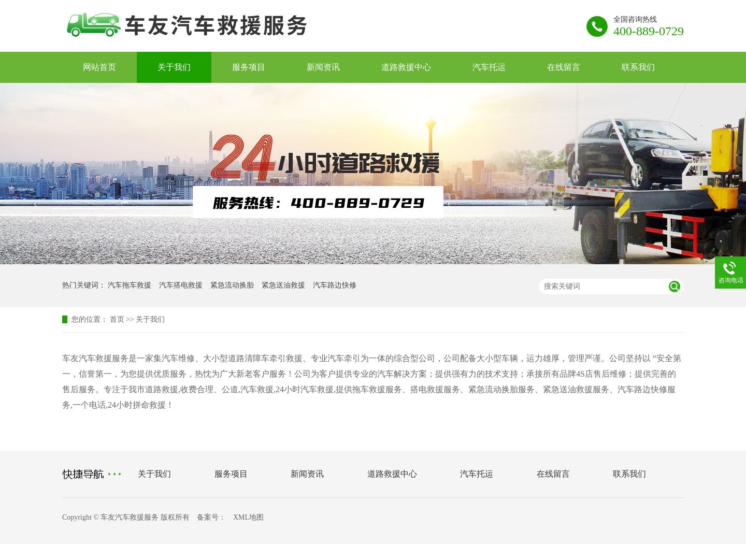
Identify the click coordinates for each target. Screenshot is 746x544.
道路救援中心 (406, 67)
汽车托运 (489, 67)
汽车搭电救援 (181, 285)
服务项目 (248, 67)
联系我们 (638, 67)
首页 (117, 319)
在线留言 (563, 67)
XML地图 (248, 517)
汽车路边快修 (334, 285)
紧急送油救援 (283, 285)
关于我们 (174, 67)
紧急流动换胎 (232, 285)
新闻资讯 (323, 67)
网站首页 (99, 67)
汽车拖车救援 (129, 285)
